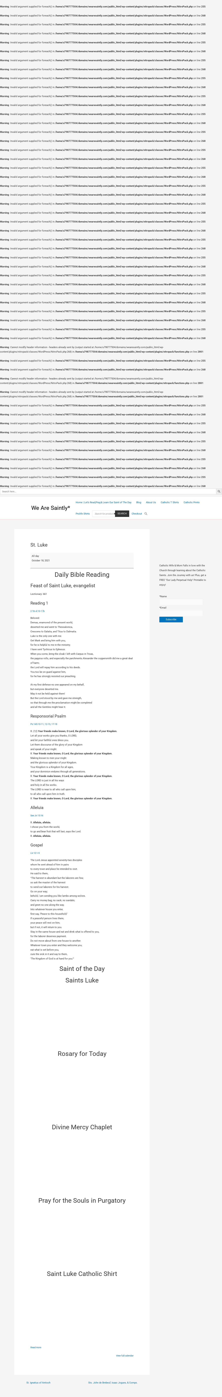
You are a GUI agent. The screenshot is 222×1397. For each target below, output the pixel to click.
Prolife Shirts (83, 513)
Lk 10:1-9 (35, 853)
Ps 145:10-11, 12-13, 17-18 (44, 724)
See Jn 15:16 (37, 816)
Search (122, 513)
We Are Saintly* (50, 508)
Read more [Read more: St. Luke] (36, 1348)
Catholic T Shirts (170, 502)
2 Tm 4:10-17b (37, 611)
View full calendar (124, 1356)
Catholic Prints (192, 502)
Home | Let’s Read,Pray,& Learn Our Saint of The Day (103, 502)
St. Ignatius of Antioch (39, 1384)
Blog (138, 502)
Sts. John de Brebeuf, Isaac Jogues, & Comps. (111, 1384)
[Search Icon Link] (146, 513)
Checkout (137, 513)
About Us (151, 502)
